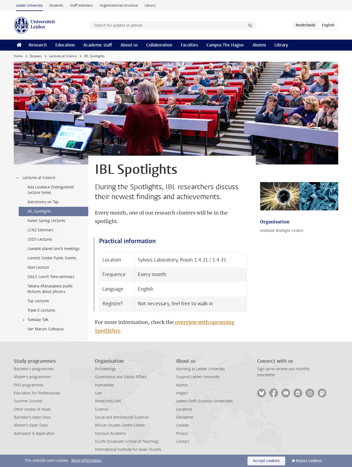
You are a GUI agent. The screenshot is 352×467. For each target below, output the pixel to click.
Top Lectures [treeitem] (38, 301)
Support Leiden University (198, 377)
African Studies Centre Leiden (120, 425)
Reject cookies (309, 460)
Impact (182, 393)
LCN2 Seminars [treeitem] (40, 230)
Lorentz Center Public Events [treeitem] (52, 258)
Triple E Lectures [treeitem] (41, 310)
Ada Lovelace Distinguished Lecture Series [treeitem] (51, 190)
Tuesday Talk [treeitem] (34, 320)
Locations (184, 409)
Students (56, 5)
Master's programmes (32, 377)
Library (150, 5)
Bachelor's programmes (34, 369)
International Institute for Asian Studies (128, 449)
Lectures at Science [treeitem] (35, 178)
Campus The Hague (225, 45)
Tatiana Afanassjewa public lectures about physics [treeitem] (50, 289)
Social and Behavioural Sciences (122, 417)
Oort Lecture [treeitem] (38, 267)
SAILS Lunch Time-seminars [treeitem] (51, 276)
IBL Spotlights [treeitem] (39, 211)
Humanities (104, 385)
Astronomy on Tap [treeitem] (43, 202)
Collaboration (159, 45)
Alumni (259, 45)
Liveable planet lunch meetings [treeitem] (53, 248)
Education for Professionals (37, 393)
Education (65, 45)
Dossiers (36, 56)
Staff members (81, 5)
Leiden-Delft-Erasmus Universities (204, 401)
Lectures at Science (63, 56)
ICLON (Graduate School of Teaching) (127, 441)
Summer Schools (28, 401)
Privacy (182, 433)
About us (129, 45)
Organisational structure (119, 5)
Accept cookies (266, 460)
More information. (86, 460)
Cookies (182, 425)
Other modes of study (32, 409)
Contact (182, 441)
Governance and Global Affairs (120, 377)
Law (98, 393)
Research (38, 45)
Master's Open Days (31, 425)
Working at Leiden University (200, 369)
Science (101, 409)
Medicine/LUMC (108, 401)
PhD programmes (28, 385)
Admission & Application (34, 433)
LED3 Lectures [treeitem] (40, 239)
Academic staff (97, 45)
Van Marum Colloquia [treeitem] (46, 329)
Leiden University (29, 5)
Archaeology (105, 369)
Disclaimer (184, 417)
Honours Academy (110, 433)
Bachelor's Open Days (32, 417)
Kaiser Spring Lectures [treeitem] (46, 220)
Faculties (189, 45)
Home (18, 56)
